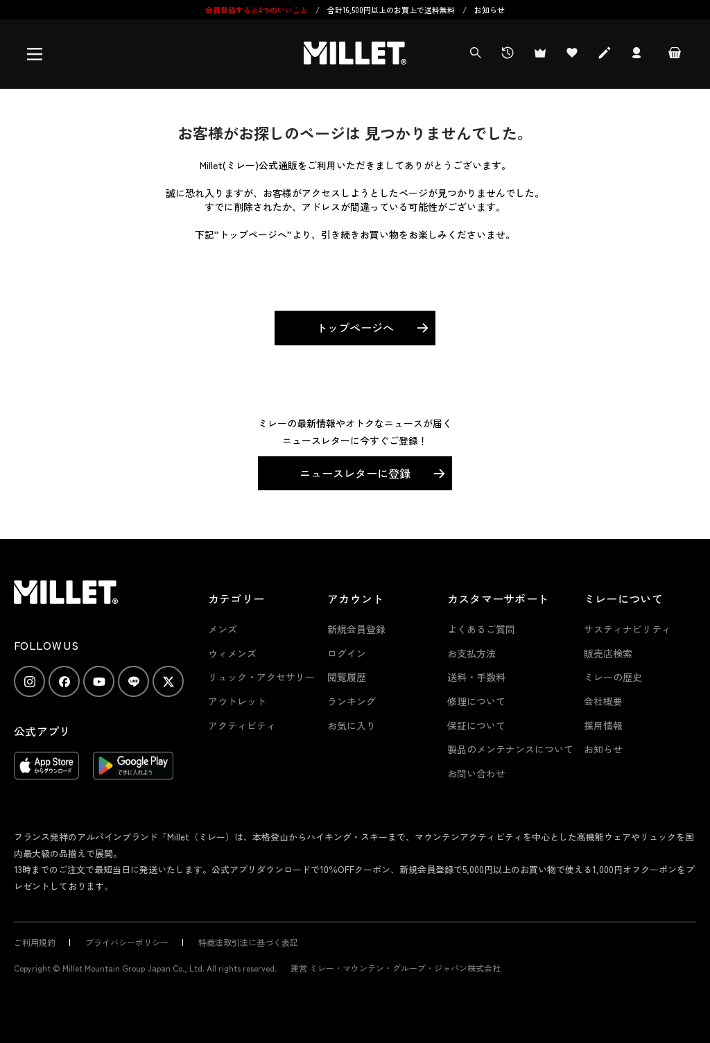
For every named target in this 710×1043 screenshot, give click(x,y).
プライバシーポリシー (126, 942)
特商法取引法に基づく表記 (248, 942)
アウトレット (237, 701)
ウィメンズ (232, 653)
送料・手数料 (476, 677)
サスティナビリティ (627, 629)
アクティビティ (242, 725)
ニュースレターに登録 (355, 473)
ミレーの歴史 (613, 677)
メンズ (222, 629)
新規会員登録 (356, 629)
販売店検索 (608, 653)
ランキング (351, 701)
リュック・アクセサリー (261, 677)
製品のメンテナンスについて (510, 749)
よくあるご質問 (481, 629)
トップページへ (355, 327)
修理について (476, 701)
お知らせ (489, 9)
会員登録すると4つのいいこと (256, 9)
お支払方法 (471, 653)
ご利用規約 (34, 942)
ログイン (346, 653)
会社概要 (603, 701)
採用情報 (603, 725)
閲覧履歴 (346, 677)
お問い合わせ (476, 773)
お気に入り (351, 725)
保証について (476, 725)
